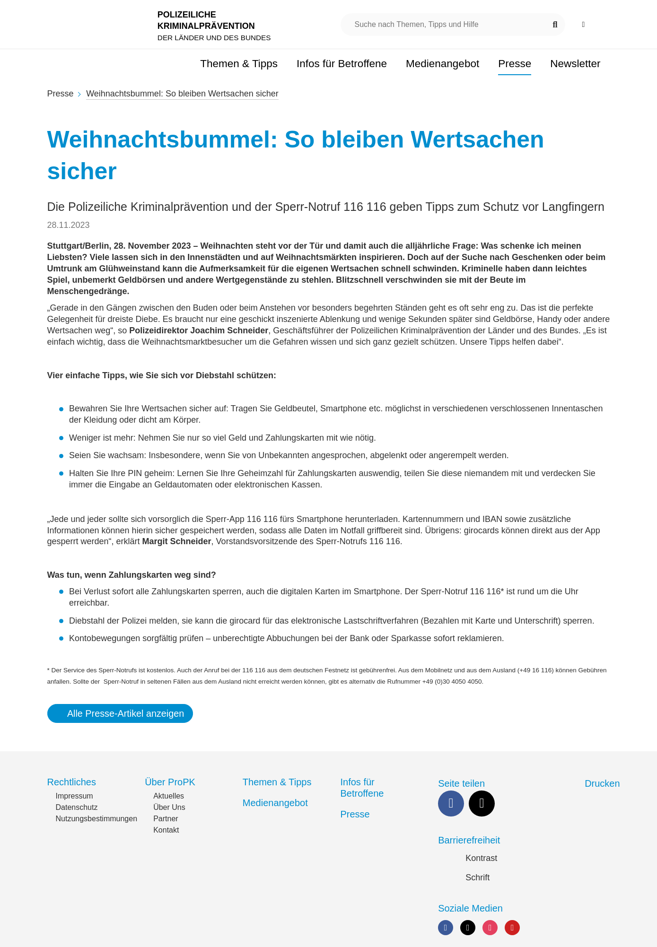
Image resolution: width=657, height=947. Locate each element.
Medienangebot (275, 803)
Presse (60, 93)
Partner (165, 819)
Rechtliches (71, 782)
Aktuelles (168, 796)
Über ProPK (170, 782)
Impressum (74, 796)
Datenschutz (77, 807)
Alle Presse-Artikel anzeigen (125, 713)
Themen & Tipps (277, 782)
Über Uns (169, 807)
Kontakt (166, 830)
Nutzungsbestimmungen (97, 819)
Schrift (477, 877)
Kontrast (481, 858)
